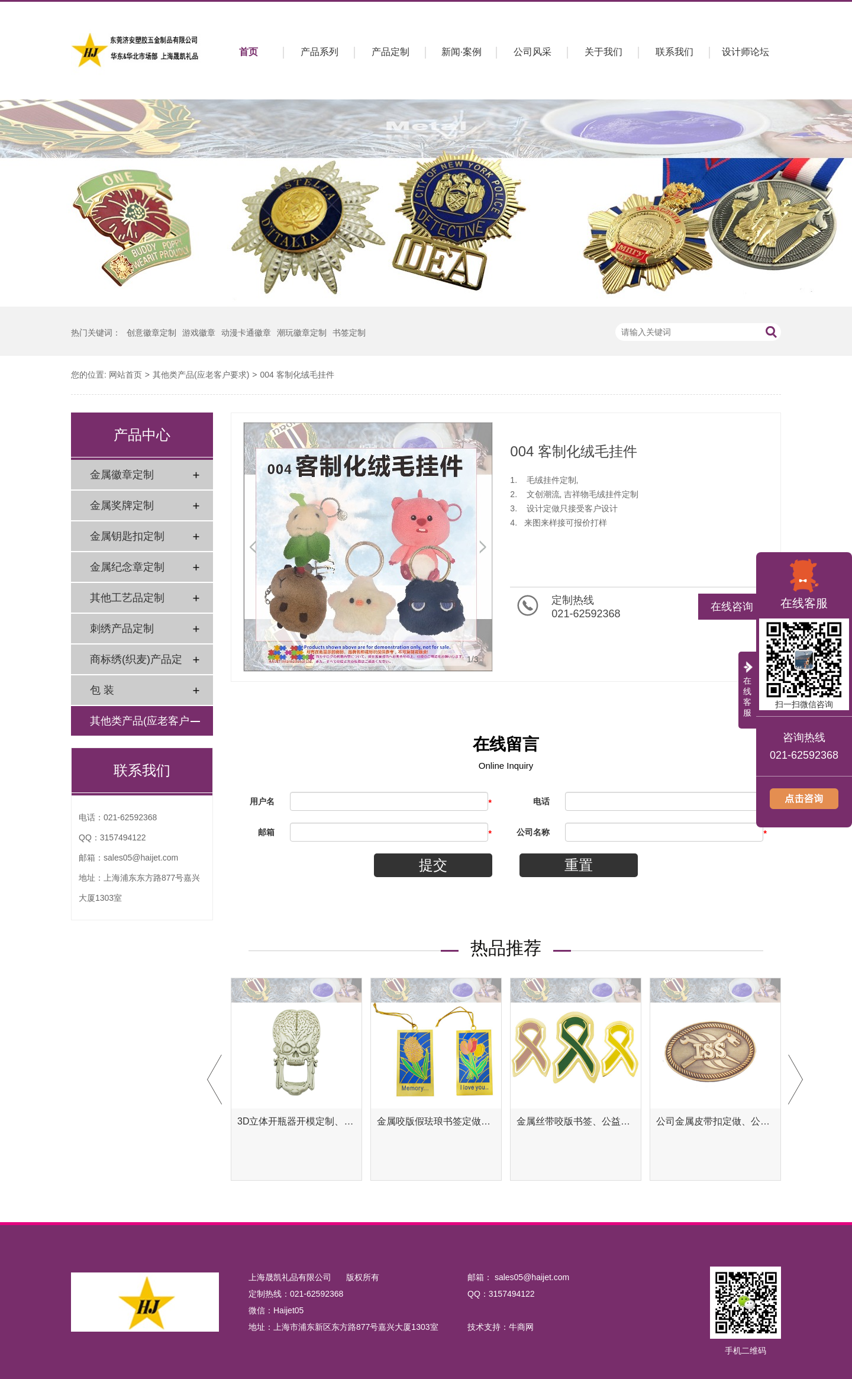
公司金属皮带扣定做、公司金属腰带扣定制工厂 (715, 1121)
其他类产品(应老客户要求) (201, 374)
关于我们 (603, 52)
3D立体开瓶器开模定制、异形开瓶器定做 (296, 1121)
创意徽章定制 (151, 332)
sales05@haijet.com (141, 857)
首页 (248, 52)
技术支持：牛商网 (500, 1327)
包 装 (102, 690)
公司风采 (532, 52)
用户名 (262, 801)
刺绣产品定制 (122, 628)
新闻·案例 (461, 52)
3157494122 (123, 837)
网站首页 (125, 374)
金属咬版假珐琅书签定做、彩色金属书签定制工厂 (436, 1121)
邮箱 (266, 832)
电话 (541, 801)
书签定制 (349, 332)
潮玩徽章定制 (302, 332)
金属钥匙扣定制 (127, 536)
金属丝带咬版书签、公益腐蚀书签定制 (576, 1121)
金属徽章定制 (122, 475)
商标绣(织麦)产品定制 (136, 663)
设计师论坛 (745, 52)
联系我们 (674, 52)
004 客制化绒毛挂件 (297, 374)
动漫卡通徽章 (246, 332)
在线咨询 (732, 607)
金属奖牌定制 (122, 505)
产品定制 (390, 52)
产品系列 (319, 52)
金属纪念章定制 (127, 567)
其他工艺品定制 (127, 598)
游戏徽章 (198, 332)
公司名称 (533, 832)
